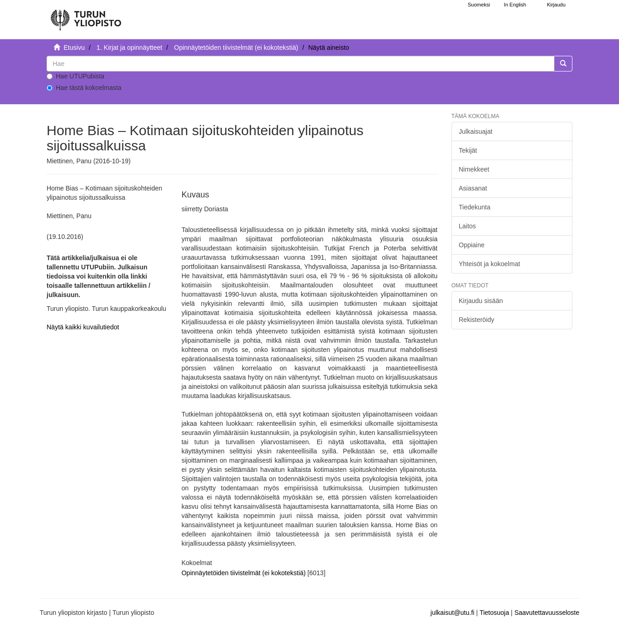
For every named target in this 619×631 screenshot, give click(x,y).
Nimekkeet (474, 169)
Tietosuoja (494, 612)
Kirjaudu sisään (481, 300)
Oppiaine (472, 245)
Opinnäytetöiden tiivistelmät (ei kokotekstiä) (236, 47)
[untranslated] (300, 63)
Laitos (467, 226)
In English (515, 4)
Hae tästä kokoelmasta (84, 87)
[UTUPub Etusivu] (86, 16)
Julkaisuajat (476, 131)
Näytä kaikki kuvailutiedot (83, 327)
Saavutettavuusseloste (546, 612)
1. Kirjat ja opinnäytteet (129, 47)
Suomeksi (479, 4)
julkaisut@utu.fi (452, 612)
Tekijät (468, 150)
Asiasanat (473, 188)
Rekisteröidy (476, 319)
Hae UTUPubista (75, 76)
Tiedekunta (475, 207)
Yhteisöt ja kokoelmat (489, 264)
